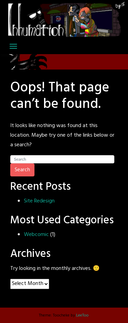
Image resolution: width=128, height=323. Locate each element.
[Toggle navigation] (13, 46)
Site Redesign (39, 201)
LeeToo (82, 315)
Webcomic (36, 234)
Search (22, 169)
